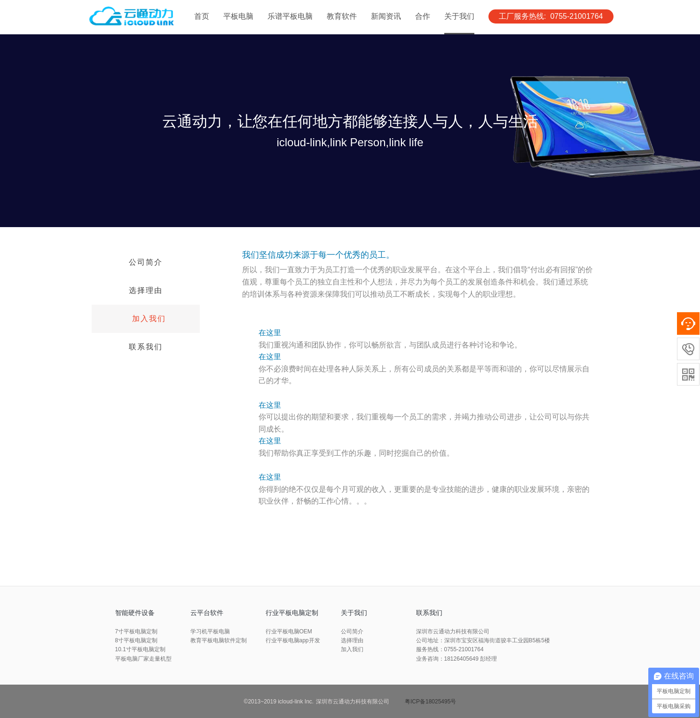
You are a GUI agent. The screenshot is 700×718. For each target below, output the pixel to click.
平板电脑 (238, 16)
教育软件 (342, 16)
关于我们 (459, 16)
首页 (201, 16)
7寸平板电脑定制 (136, 631)
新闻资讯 (386, 16)
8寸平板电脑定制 (136, 640)
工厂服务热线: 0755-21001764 (551, 16)
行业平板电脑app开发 (293, 640)
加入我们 (149, 319)
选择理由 (146, 290)
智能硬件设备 (135, 612)
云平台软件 (206, 612)
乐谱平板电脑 (290, 16)
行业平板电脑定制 (292, 612)
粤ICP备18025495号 (430, 701)
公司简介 (146, 262)
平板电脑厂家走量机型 (143, 658)
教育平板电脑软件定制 (218, 640)
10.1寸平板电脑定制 (140, 649)
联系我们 (146, 347)
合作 (422, 16)
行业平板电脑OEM (289, 631)
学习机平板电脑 (210, 631)
